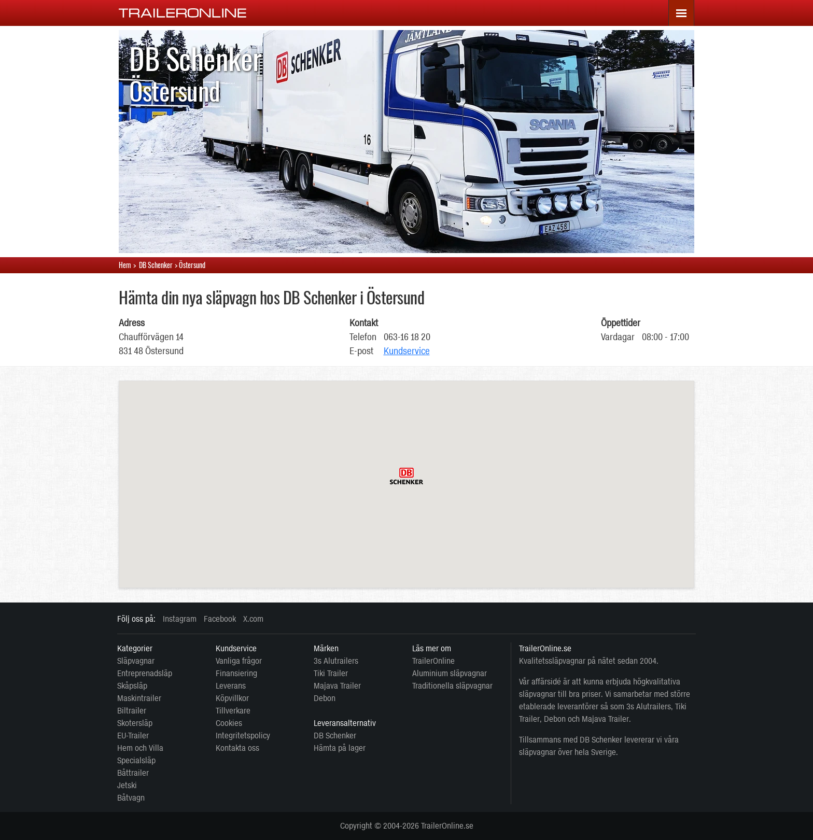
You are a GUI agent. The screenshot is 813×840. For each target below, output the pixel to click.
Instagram (180, 619)
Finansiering (236, 673)
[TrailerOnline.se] (183, 12)
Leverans (231, 686)
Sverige (603, 752)
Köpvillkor (232, 698)
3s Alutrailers (336, 661)
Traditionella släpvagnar (452, 686)
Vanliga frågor (239, 661)
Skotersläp (134, 723)
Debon (324, 698)
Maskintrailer (139, 698)
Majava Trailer (337, 686)
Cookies (229, 723)
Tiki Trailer (331, 673)
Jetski (127, 785)
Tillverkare (233, 711)
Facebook (220, 619)
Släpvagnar (136, 661)
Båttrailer (133, 773)
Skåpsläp (132, 686)
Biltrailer (131, 711)
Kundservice (407, 351)
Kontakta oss (237, 748)
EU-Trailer (133, 735)
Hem (125, 264)
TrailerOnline (433, 661)
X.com (253, 619)
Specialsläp (136, 760)
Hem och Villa (140, 748)
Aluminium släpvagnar (449, 673)
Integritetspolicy (243, 735)
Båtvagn (131, 798)
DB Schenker (335, 735)
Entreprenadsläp (144, 673)
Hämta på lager (340, 748)
